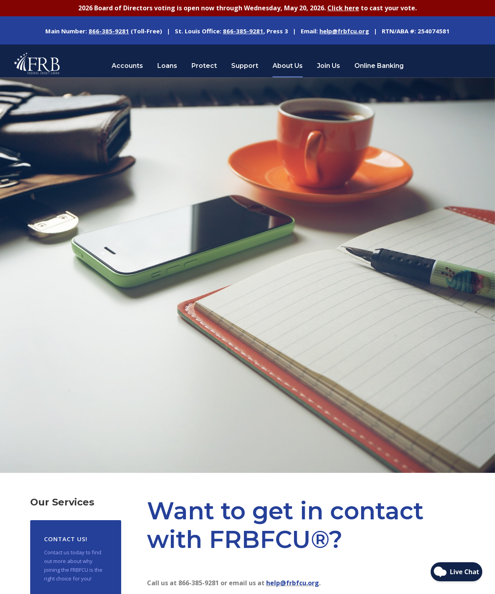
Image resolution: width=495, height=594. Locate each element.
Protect (204, 65)
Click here (343, 8)
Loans (167, 65)
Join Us (328, 65)
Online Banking (379, 65)
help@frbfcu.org (292, 583)
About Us (288, 65)
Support (244, 65)
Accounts (127, 65)
